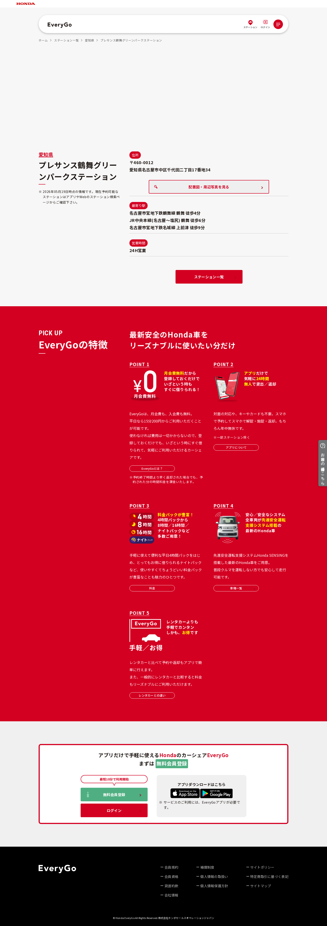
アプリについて (240, 447)
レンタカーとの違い (155, 695)
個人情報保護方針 (214, 885)
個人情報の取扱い (214, 876)
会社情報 (171, 895)
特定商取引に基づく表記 (269, 876)
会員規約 (171, 867)
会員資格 (171, 876)
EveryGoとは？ (156, 468)
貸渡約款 (171, 885)
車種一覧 (242, 588)
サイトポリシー (262, 867)
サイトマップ (260, 885)
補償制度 (207, 867)
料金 (160, 588)
